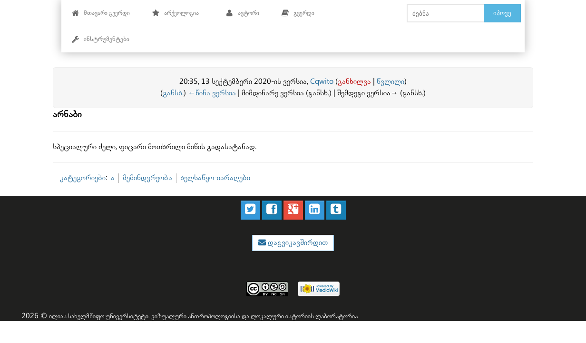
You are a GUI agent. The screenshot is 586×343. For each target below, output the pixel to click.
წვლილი (390, 81)
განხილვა (354, 81)
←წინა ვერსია (212, 93)
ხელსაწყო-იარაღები (215, 177)
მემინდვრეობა (147, 177)
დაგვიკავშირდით (297, 242)
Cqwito (321, 81)
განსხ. (173, 93)
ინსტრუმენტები (100, 39)
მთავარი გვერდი (100, 13)
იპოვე (502, 13)
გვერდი (297, 13)
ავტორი (242, 13)
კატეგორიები (83, 177)
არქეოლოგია (175, 13)
